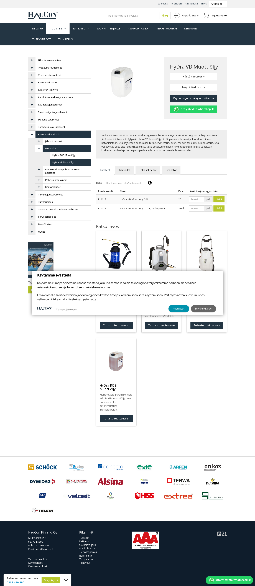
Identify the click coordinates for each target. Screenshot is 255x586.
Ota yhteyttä (51, 580)
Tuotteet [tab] (105, 170)
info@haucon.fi (44, 549)
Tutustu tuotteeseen (116, 325)
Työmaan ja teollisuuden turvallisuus (58, 209)
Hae (165, 15)
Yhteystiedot (41, 39)
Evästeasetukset (37, 566)
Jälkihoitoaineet (53, 141)
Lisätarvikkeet (52, 186)
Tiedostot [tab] (171, 170)
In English (177, 3)
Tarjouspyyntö (215, 15)
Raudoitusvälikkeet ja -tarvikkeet (56, 97)
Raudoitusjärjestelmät (50, 104)
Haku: (124, 183)
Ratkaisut (81, 28)
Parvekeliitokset (47, 216)
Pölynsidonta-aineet (56, 180)
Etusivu (37, 28)
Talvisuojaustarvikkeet (50, 194)
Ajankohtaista (138, 28)
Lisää (219, 199)
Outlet (41, 231)
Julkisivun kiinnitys (48, 89)
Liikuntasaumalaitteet (50, 60)
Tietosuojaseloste (38, 559)
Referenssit (192, 28)
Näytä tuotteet (194, 76)
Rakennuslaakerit (47, 82)
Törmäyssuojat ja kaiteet (51, 127)
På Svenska (191, 3)
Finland (218, 3)
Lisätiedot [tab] (124, 170)
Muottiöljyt (51, 148)
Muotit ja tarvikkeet (48, 119)
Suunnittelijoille (108, 28)
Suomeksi (163, 3)
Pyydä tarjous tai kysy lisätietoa (193, 98)
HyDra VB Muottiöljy (63, 162)
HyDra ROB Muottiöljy (63, 155)
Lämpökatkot (45, 224)
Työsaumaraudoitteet (50, 67)
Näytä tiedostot (193, 87)
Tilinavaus (65, 39)
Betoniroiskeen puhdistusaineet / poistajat (63, 171)
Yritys (204, 3)
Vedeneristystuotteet (49, 75)
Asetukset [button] (179, 308)
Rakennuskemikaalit (49, 134)
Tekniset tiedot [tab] (148, 170)
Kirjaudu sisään (186, 15)
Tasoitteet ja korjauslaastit (52, 112)
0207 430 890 (42, 545)
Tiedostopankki (166, 28)
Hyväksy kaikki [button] (203, 308)
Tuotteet (58, 28)
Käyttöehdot (35, 562)
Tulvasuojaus (45, 201)
